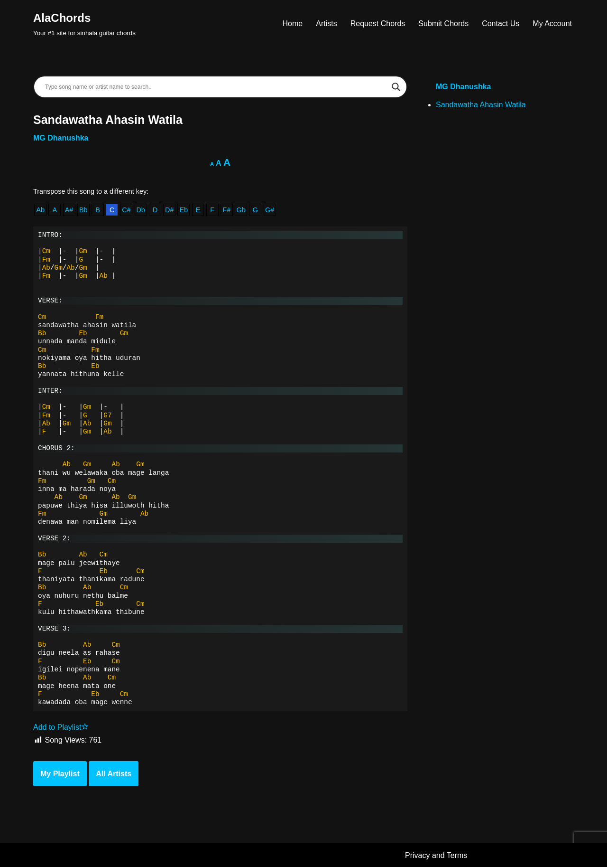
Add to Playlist (61, 727)
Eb (183, 210)
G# (269, 210)
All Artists (113, 774)
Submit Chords (443, 23)
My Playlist (60, 774)
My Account (552, 23)
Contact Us (500, 23)
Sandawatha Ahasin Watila (481, 105)
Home (293, 23)
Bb (83, 210)
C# (126, 210)
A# (69, 210)
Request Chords (377, 23)
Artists (326, 23)
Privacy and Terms (436, 855)
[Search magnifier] (396, 87)
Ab (40, 210)
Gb (241, 210)
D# (169, 210)
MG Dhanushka (60, 138)
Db (140, 210)
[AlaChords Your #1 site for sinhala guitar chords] (84, 23)
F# (227, 210)
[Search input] (216, 87)
